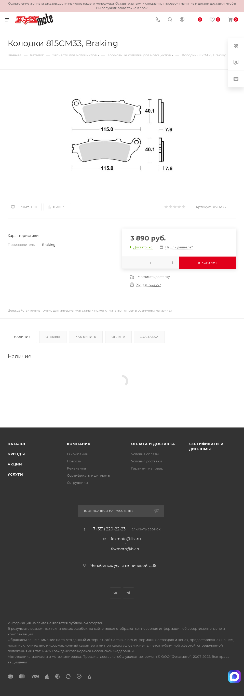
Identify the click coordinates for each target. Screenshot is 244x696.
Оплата (118, 337)
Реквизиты (76, 468)
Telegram (128, 592)
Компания (79, 444)
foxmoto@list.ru (126, 538)
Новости (74, 461)
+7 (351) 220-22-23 (108, 529)
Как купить (85, 337)
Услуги (15, 474)
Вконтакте (115, 592)
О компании (77, 454)
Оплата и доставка (153, 444)
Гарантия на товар (147, 468)
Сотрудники (77, 482)
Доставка (149, 337)
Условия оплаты (145, 454)
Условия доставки (146, 461)
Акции (15, 464)
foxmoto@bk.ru (126, 548)
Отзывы (53, 337)
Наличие (22, 337)
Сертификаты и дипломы (88, 475)
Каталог (17, 444)
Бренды (16, 454)
